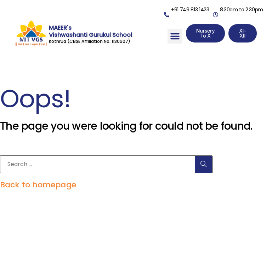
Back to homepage (38, 184)
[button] (175, 36)
